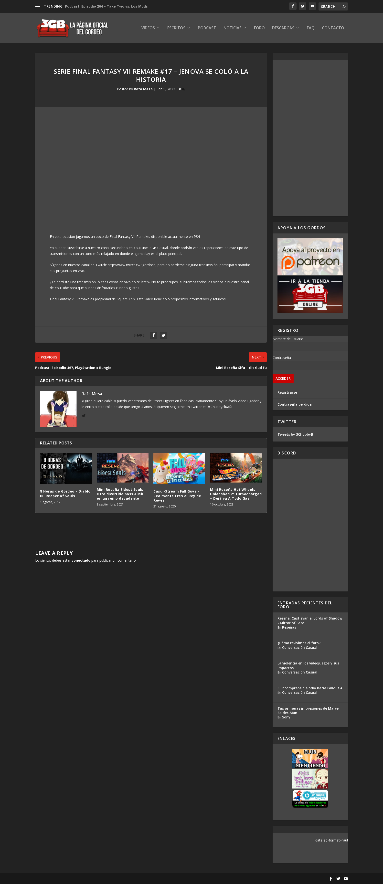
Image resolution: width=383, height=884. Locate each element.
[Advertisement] (310, 138)
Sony (286, 717)
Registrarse (287, 392)
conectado (81, 560)
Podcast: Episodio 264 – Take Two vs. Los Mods (106, 6)
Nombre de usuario (288, 339)
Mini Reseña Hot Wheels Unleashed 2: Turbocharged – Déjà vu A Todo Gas (236, 494)
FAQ (311, 28)
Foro (259, 28)
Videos (148, 28)
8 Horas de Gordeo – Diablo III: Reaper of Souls (65, 493)
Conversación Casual (299, 647)
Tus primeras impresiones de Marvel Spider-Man (308, 710)
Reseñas (289, 627)
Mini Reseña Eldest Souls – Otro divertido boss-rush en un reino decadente (121, 494)
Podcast (207, 28)
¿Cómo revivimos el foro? (298, 643)
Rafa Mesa (143, 89)
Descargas (283, 28)
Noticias (232, 28)
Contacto (333, 28)
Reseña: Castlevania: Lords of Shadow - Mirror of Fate (309, 620)
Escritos (176, 28)
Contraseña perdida (294, 404)
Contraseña (282, 358)
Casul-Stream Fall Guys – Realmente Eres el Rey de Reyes (177, 496)
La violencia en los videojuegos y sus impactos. (308, 665)
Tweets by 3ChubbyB (295, 434)
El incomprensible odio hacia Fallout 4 (309, 688)
